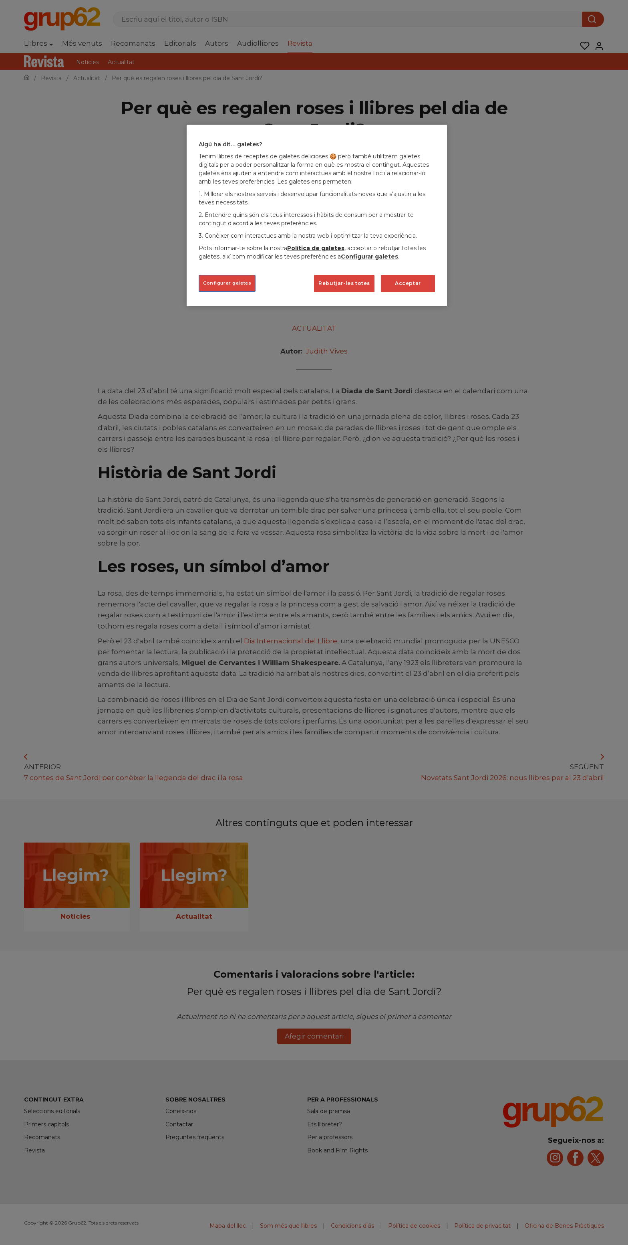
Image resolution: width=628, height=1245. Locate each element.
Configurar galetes (369, 256)
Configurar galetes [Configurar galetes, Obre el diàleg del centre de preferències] (227, 283)
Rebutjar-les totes (344, 283)
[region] (317, 215)
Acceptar (408, 283)
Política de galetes (315, 248)
